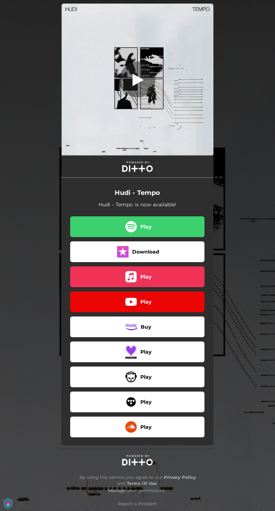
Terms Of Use (142, 483)
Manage (117, 490)
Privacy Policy (180, 477)
